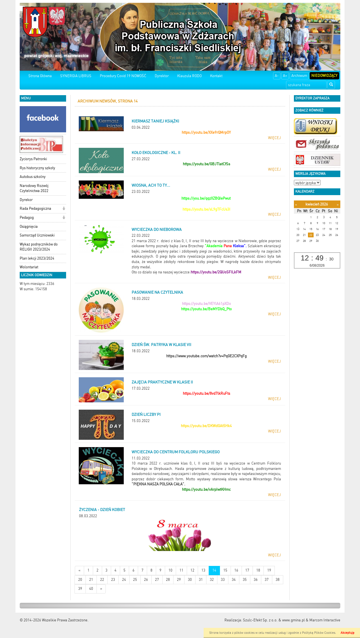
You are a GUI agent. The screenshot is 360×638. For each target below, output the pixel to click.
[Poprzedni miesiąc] (296, 204)
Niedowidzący (324, 75)
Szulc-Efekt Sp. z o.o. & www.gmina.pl (274, 620)
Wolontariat (29, 267)
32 (212, 579)
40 (91, 588)
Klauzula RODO (189, 76)
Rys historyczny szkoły (37, 168)
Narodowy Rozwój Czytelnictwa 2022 (34, 188)
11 (181, 570)
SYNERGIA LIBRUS (75, 76)
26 (146, 579)
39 (80, 588)
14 (214, 570)
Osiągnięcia (29, 226)
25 (135, 579)
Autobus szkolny (33, 177)
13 (203, 570)
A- (277, 75)
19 (269, 570)
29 (179, 579)
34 (234, 579)
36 (256, 579)
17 (247, 570)
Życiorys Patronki (33, 159)
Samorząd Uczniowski (37, 235)
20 (80, 579)
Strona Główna (40, 76)
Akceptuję (347, 633)
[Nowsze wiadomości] (79, 570)
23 (113, 579)
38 (278, 579)
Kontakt (216, 76)
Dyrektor (162, 76)
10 (170, 570)
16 (236, 570)
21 (91, 579)
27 (157, 579)
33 (223, 579)
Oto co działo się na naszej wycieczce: (161, 272)
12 (192, 570)
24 (124, 579)
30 (190, 579)
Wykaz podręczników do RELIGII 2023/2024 (39, 247)
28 (168, 579)
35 (245, 579)
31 (201, 579)
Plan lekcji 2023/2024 (37, 258)
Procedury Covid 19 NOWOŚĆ (123, 76)
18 (258, 570)
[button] (63, 209)
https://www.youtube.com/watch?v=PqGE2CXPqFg (206, 356)
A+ (285, 75)
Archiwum (299, 75)
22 (102, 579)
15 (225, 570)
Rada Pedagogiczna (35, 208)
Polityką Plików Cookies (318, 633)
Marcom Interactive (324, 620)
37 (267, 579)
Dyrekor (26, 200)
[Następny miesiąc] (338, 204)
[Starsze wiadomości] (101, 589)
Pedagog (27, 217)
